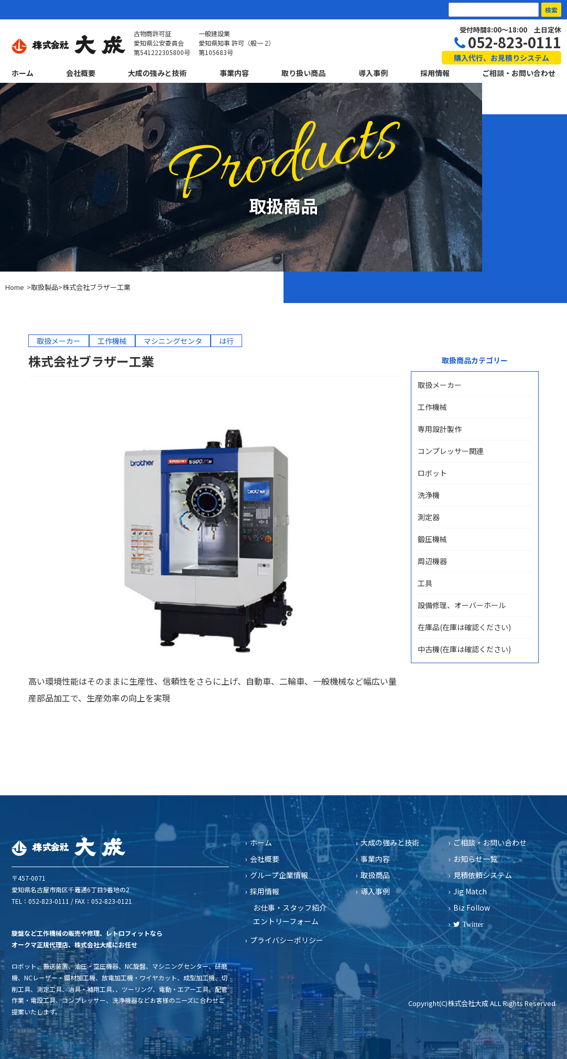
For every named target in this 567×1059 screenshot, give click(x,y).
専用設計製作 (440, 429)
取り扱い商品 (303, 73)
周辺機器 (432, 561)
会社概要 (80, 73)
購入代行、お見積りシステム (501, 57)
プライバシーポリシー (286, 940)
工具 (425, 583)
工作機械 (432, 407)
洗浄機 (429, 495)
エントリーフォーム (286, 921)
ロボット (432, 473)
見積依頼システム (482, 875)
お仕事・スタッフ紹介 (289, 907)
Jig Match (470, 891)
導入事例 (373, 73)
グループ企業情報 (279, 875)
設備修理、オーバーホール (462, 605)
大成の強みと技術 (157, 73)
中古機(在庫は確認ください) (464, 649)
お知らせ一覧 (475, 858)
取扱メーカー (440, 385)
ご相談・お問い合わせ (518, 73)
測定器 (429, 517)
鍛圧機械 (432, 539)
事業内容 (234, 73)
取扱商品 (375, 875)
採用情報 (435, 73)
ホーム (23, 73)
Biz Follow (471, 907)
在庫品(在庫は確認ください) (464, 627)
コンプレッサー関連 (451, 451)
